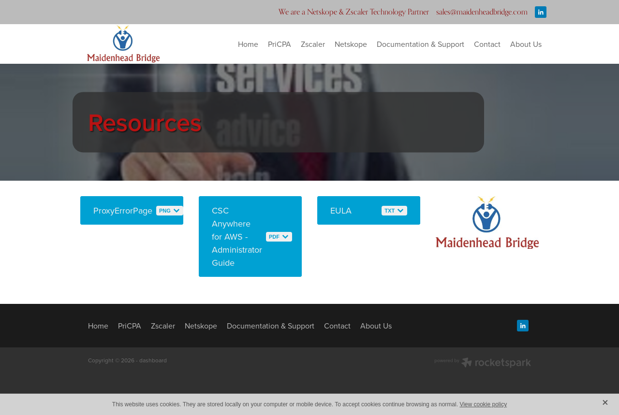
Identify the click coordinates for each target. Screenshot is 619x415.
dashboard (153, 360)
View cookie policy (483, 404)
